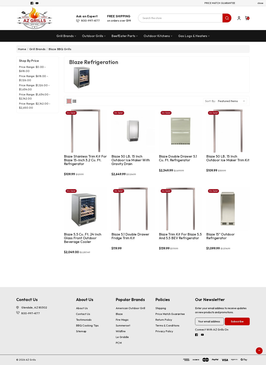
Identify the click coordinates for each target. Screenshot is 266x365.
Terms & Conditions (167, 325)
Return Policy (163, 319)
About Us (82, 308)
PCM (119, 342)
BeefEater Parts (125, 36)
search (227, 18)
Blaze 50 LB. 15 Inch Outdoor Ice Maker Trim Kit (227, 158)
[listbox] (232, 101)
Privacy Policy (164, 331)
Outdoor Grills (94, 36)
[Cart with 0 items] (245, 18)
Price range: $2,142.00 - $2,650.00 (34, 105)
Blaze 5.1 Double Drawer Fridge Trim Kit (130, 236)
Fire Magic (122, 319)
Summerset (123, 325)
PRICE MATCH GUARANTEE (220, 3)
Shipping (160, 308)
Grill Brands (66, 36)
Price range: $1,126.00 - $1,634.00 (34, 87)
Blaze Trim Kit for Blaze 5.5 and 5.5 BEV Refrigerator (180, 236)
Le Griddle (122, 337)
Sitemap (81, 331)
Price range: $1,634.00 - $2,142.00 (34, 96)
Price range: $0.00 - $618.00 (32, 69)
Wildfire (121, 331)
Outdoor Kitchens (158, 36)
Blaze (119, 314)
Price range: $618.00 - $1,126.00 (33, 78)
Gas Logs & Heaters (194, 36)
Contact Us (83, 314)
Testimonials (84, 319)
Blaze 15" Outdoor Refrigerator (220, 236)
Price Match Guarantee (170, 314)
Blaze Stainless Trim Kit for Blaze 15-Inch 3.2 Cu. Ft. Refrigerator (85, 160)
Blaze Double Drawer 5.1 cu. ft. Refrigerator (178, 158)
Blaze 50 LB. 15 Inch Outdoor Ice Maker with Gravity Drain (130, 160)
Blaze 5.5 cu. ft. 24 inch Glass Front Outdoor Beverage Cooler (82, 238)
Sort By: (210, 101)
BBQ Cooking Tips (87, 325)
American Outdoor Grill (130, 308)
